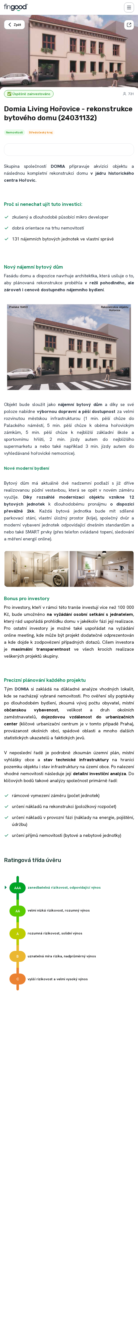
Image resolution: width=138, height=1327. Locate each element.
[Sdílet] (129, 25)
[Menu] (129, 7)
